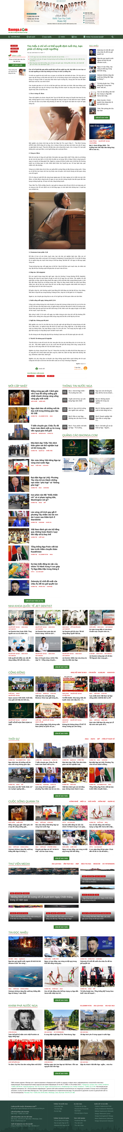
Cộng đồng (16, 672)
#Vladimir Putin (43, 416)
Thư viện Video (79, 1125)
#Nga (51, 416)
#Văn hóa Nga (12, 1032)
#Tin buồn (92, 672)
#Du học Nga (110, 1005)
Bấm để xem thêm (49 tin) (34, 601)
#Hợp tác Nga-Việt (94, 913)
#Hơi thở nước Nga (14, 1062)
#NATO (93, 739)
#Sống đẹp (102, 801)
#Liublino (101, 672)
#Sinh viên (104, 720)
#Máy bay (53, 913)
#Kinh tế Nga (93, 141)
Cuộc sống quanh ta (23, 801)
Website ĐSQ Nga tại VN (61, 1125)
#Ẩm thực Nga (68, 864)
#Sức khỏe (14, 45)
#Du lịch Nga (56, 864)
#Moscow (96, 864)
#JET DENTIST (12, 629)
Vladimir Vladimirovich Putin (103, 1106)
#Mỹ (45, 502)
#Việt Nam (38, 465)
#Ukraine (46, 487)
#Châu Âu (50, 433)
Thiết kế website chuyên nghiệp (22, 1124)
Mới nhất (31, 37)
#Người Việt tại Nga (104, 141)
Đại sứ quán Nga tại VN (61, 1123)
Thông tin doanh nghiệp (94, 37)
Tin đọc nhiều (18, 932)
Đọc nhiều (47, 37)
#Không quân (61, 913)
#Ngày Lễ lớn (39, 722)
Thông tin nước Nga (77, 385)
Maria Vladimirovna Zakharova (104, 1118)
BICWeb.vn (35, 1126)
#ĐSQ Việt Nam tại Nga (79, 672)
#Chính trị (34, 416)
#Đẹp (77, 864)
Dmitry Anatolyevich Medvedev (104, 1108)
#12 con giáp (39, 571)
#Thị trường (93, 143)
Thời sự (13, 738)
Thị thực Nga (58, 1108)
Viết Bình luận (17, 65)
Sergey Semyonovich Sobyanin (104, 1121)
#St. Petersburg (108, 864)
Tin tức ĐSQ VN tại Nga (61, 1120)
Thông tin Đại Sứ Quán (61, 1118)
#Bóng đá (46, 693)
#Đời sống (91, 894)
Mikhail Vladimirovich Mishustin (104, 1111)
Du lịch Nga (57, 1111)
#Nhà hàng (65, 693)
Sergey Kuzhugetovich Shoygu (104, 1116)
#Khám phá (26, 893)
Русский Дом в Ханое (81, 1113)
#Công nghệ (73, 801)
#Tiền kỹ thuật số (108, 739)
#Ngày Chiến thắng (100, 876)
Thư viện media (19, 863)
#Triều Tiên (49, 450)
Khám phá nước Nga (23, 1005)
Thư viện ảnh (79, 1123)
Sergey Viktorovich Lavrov (102, 1113)
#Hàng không (24, 847)
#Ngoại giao (42, 433)
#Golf (18, 693)
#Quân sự (41, 450)
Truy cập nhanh (79, 1118)
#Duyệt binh (18, 893)
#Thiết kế (24, 720)
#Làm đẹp (92, 653)
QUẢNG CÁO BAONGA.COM (80, 435)
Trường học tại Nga (80, 1106)
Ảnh (74, 37)
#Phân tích (42, 586)
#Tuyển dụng (66, 695)
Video (61, 37)
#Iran (40, 502)
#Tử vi (32, 571)
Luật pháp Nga (58, 1106)
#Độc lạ (83, 801)
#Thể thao (11, 693)
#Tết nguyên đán (75, 627)
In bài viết (42, 368)
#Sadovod (111, 672)
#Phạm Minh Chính (105, 913)
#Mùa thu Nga (86, 864)
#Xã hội (84, 894)
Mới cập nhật (17, 385)
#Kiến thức (14, 51)
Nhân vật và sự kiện (101, 1104)
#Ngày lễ (65, 722)
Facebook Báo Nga (80, 1120)
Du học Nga (78, 1104)
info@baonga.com (20, 1120)
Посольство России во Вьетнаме (81, 1109)
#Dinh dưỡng (14, 48)
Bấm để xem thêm (102, 117)
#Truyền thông (52, 847)
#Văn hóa (45, 465)
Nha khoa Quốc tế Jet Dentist (30, 605)
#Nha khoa (24, 627)
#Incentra (65, 720)
